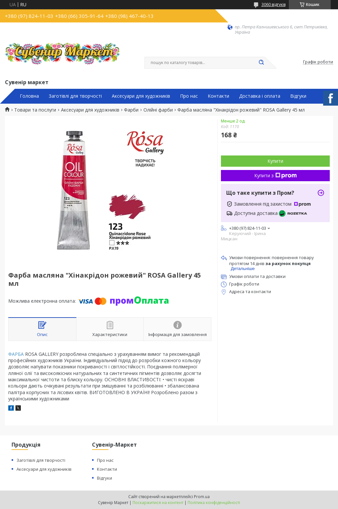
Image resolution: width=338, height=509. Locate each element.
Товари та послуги (35, 110)
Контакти (218, 96)
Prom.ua (202, 496)
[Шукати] (261, 63)
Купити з (275, 175)
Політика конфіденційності (214, 502)
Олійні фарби (158, 110)
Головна (29, 96)
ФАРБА (16, 354)
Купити (275, 161)
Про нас (189, 96)
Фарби (131, 110)
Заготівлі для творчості (75, 96)
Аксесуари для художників (141, 96)
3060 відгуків (273, 4)
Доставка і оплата (259, 96)
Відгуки (298, 96)
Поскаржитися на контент (158, 502)
